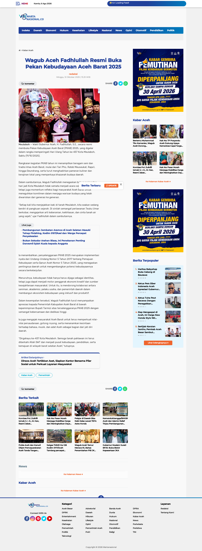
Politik (170, 30)
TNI (134, 532)
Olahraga (66, 524)
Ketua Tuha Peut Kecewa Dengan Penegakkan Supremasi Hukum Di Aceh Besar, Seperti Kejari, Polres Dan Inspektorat (149, 301)
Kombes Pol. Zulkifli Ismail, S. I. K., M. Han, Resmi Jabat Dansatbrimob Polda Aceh (143, 170)
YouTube (51, 520)
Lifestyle (93, 30)
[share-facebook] (115, 83)
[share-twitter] (120, 83)
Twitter (45, 520)
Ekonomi (51, 30)
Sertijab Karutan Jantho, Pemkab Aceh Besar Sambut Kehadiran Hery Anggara (149, 329)
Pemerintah (44, 375)
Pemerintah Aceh (94, 528)
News (119, 30)
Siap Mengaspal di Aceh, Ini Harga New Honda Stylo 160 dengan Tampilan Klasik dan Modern (149, 315)
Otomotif (141, 30)
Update (111, 185)
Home (24, 3)
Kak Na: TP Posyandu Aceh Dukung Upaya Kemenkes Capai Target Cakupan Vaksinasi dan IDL (171, 143)
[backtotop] (101, 498)
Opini (129, 30)
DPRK (65, 512)
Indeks (26, 30)
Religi (111, 532)
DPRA (136, 508)
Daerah (37, 30)
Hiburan (89, 516)
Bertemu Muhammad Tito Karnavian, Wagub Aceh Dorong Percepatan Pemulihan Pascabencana (144, 143)
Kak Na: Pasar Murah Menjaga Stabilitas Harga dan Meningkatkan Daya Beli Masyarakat (171, 170)
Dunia (112, 512)
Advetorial (90, 508)
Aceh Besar (67, 508)
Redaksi (164, 508)
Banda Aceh (115, 508)
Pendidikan (156, 30)
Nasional (107, 30)
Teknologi (66, 536)
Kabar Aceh (26, 375)
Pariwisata (138, 524)
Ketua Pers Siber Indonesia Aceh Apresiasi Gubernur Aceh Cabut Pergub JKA (148, 286)
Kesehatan (78, 30)
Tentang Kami (167, 512)
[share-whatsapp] (125, 83)
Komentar (27, 83)
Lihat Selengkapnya (158, 343)
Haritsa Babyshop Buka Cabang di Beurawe (147, 272)
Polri (88, 532)
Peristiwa (137, 528)
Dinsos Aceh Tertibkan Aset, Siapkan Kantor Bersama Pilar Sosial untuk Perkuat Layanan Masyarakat (56, 362)
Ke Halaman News (73, 474)
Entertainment (69, 516)
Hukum (64, 30)
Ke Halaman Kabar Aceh (73, 490)
